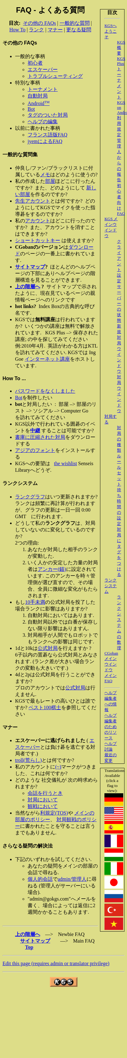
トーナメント (43, 89)
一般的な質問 (75, 23)
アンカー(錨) (52, 569)
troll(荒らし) (28, 760)
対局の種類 (119, 439)
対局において (43, 799)
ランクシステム (110, 586)
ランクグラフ (30, 496)
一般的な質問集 (20, 154)
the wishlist (65, 463)
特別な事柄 (27, 82)
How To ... (14, 378)
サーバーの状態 (119, 303)
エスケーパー (43, 69)
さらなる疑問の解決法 (28, 845)
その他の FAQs (39, 23)
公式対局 (48, 648)
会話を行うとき (45, 793)
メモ (45, 174)
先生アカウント (32, 201)
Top (29, 947)
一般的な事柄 (30, 56)
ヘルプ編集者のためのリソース (110, 726)
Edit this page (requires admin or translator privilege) (56, 963)
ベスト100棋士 (45, 707)
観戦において (43, 806)
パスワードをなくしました (45, 391)
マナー (55, 29)
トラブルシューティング (55, 76)
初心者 (35, 63)
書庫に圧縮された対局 (40, 437)
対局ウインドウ (119, 394)
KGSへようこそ (110, 31)
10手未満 (35, 602)
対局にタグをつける (119, 552)
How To (17, 29)
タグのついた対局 (48, 115)
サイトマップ (35, 941)
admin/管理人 (72, 879)
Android (39, 103)
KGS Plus (121, 61)
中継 (35, 430)
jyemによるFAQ (45, 141)
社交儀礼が (53, 780)
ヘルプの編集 (43, 121)
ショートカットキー (37, 240)
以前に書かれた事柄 (37, 128)
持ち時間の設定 (119, 506)
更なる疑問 (78, 29)
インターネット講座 (47, 359)
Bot (31, 109)
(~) (58, 766)
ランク (36, 29)
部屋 (50, 181)
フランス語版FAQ (47, 134)
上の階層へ (27, 934)
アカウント (37, 220)
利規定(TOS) (54, 813)
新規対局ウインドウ (119, 349)
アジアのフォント (35, 450)
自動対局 (38, 95)
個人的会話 (40, 879)
